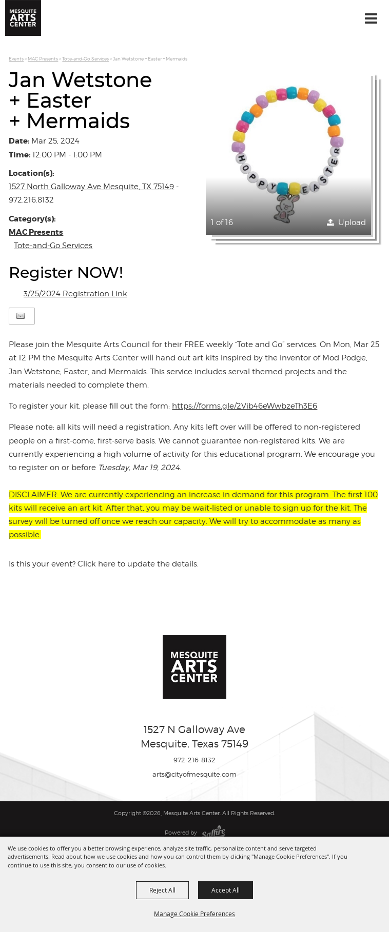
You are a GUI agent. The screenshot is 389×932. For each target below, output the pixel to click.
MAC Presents (43, 59)
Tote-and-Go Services (85, 59)
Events (16, 59)
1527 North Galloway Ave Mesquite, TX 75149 (91, 186)
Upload (352, 222)
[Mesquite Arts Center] (23, 18)
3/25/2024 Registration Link (75, 293)
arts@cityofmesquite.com (194, 774)
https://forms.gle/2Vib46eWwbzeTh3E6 (244, 406)
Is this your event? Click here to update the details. (104, 564)
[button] (288, 152)
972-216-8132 (194, 760)
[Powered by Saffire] (213, 832)
